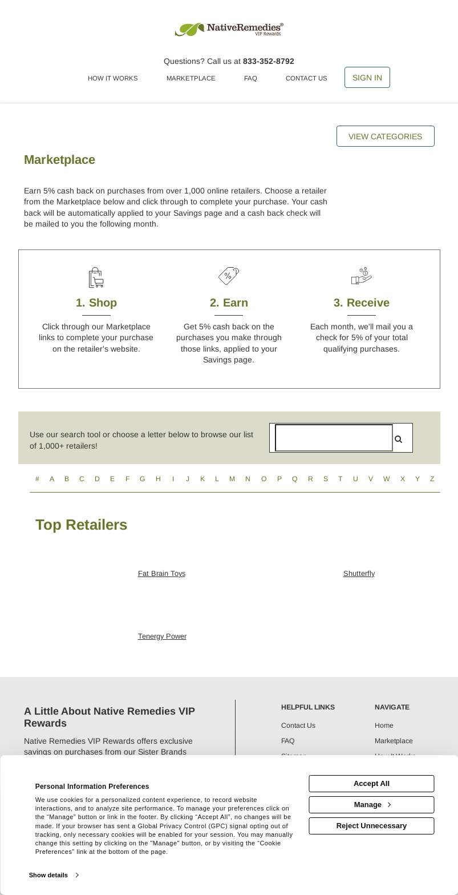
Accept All (372, 783)
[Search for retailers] (334, 437)
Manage (372, 804)
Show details (48, 875)
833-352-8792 (268, 61)
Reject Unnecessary (372, 825)
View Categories (385, 136)
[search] (398, 439)
